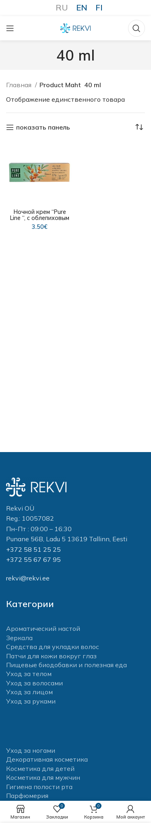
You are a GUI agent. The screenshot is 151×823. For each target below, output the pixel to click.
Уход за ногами (30, 750)
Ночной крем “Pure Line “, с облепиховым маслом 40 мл (39, 218)
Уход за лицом (29, 692)
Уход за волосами (34, 683)
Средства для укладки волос (52, 647)
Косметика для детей (40, 768)
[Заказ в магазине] (139, 127)
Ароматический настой (43, 628)
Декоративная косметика (47, 759)
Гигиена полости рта (39, 787)
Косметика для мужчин (43, 777)
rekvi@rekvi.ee (28, 578)
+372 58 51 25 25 (33, 549)
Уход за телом (29, 674)
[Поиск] (136, 28)
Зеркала (19, 638)
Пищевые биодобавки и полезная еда (66, 665)
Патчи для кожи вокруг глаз (51, 656)
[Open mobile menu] (10, 28)
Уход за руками (31, 701)
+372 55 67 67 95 (33, 559)
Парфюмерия (27, 796)
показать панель (43, 127)
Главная (19, 85)
